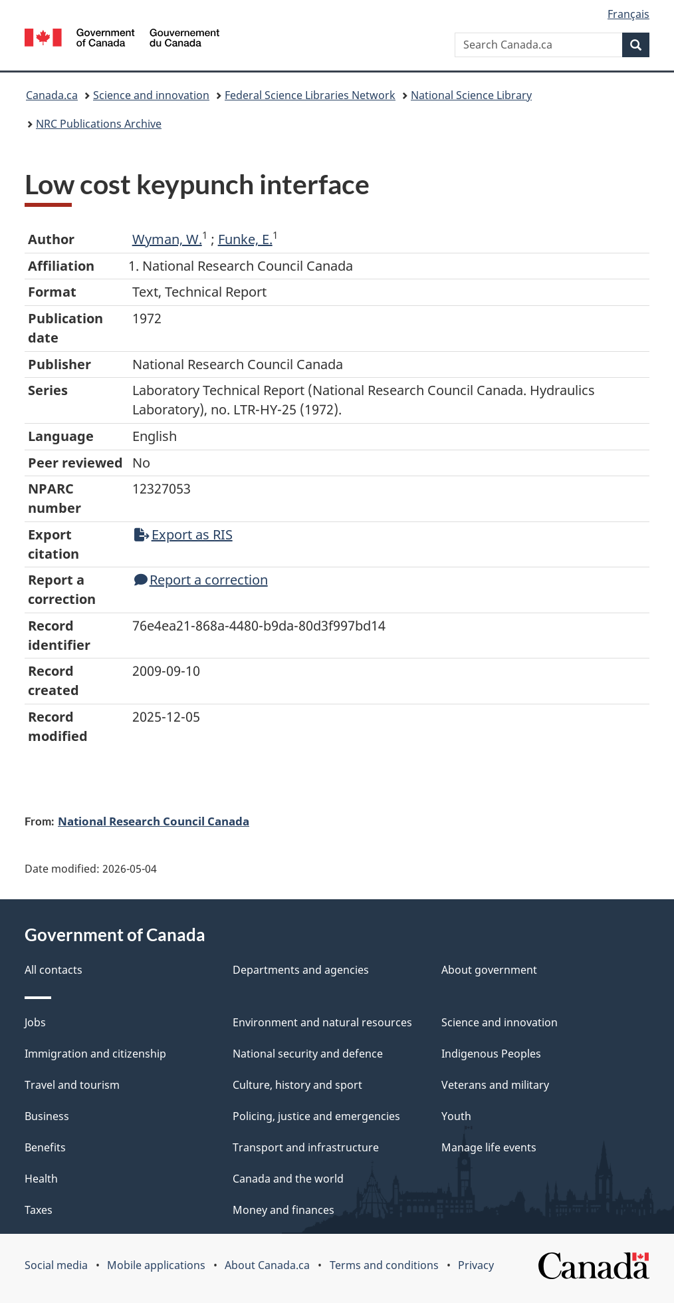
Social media (56, 1265)
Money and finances (283, 1210)
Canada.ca (52, 95)
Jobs (35, 1022)
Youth (456, 1116)
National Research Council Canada (153, 821)
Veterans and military (495, 1085)
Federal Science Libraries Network (310, 95)
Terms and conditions (384, 1265)
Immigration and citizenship (95, 1053)
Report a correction (201, 580)
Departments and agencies (301, 969)
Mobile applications (156, 1265)
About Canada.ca (267, 1265)
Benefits (45, 1147)
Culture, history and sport (297, 1085)
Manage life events (488, 1147)
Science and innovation (151, 95)
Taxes (39, 1210)
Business (47, 1116)
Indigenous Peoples (491, 1053)
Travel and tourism (72, 1085)
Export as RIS (183, 534)
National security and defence (308, 1053)
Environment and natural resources (322, 1022)
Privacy (476, 1265)
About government (489, 969)
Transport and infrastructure (306, 1147)
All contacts (53, 969)
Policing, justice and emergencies (316, 1116)
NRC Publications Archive (99, 123)
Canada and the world (288, 1178)
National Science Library (471, 95)
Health (41, 1178)
